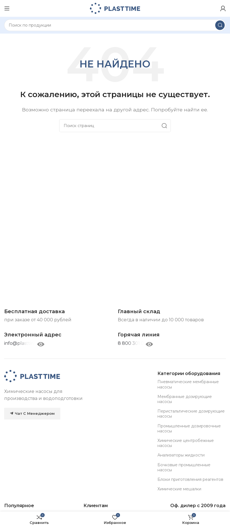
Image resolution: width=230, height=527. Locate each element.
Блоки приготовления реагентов (190, 479)
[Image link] (32, 375)
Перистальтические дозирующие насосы (191, 414)
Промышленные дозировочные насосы (189, 428)
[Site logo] (115, 8)
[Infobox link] (139, 335)
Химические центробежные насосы (185, 443)
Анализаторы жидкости (181, 455)
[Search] (115, 25)
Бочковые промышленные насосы (183, 467)
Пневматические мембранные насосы (188, 384)
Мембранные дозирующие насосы (184, 399)
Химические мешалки (179, 488)
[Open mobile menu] (7, 8)
